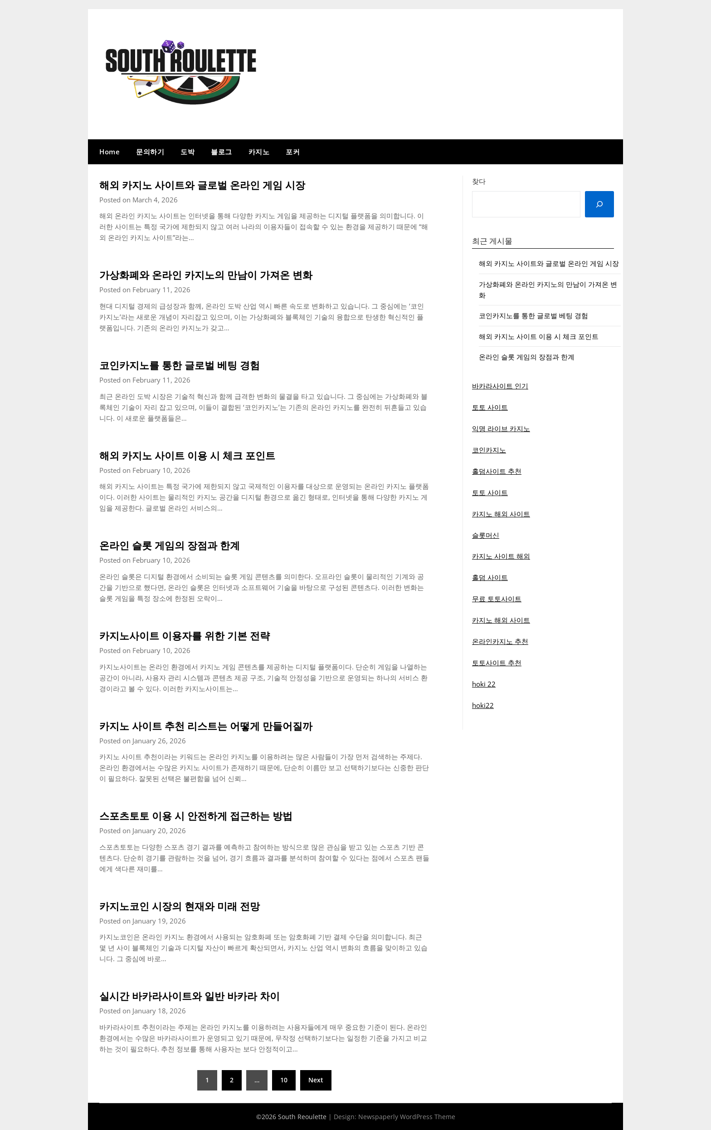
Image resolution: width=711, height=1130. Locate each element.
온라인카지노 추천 (500, 641)
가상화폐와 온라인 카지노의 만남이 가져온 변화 (225, 274)
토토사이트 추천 (496, 662)
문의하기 (150, 151)
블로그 (221, 151)
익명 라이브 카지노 (501, 428)
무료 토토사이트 (496, 598)
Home (109, 151)
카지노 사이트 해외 (501, 555)
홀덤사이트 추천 (496, 471)
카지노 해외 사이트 (501, 513)
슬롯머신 (485, 535)
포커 (293, 151)
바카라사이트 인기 (500, 385)
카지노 (259, 151)
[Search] (599, 204)
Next (315, 1080)
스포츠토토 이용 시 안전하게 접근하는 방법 (213, 815)
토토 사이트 (490, 407)
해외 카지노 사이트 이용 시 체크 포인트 (203, 455)
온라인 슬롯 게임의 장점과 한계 (182, 544)
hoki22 (483, 705)
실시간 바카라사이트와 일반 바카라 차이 (205, 995)
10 (283, 1080)
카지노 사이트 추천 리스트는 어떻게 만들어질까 (225, 725)
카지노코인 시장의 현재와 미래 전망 (194, 905)
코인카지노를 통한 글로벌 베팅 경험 (194, 364)
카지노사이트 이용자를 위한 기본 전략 (200, 635)
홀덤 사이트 (490, 577)
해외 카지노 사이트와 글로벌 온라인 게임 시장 (220, 184)
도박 (187, 151)
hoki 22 (484, 683)
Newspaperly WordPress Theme (406, 1116)
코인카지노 (489, 449)
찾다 (479, 181)
